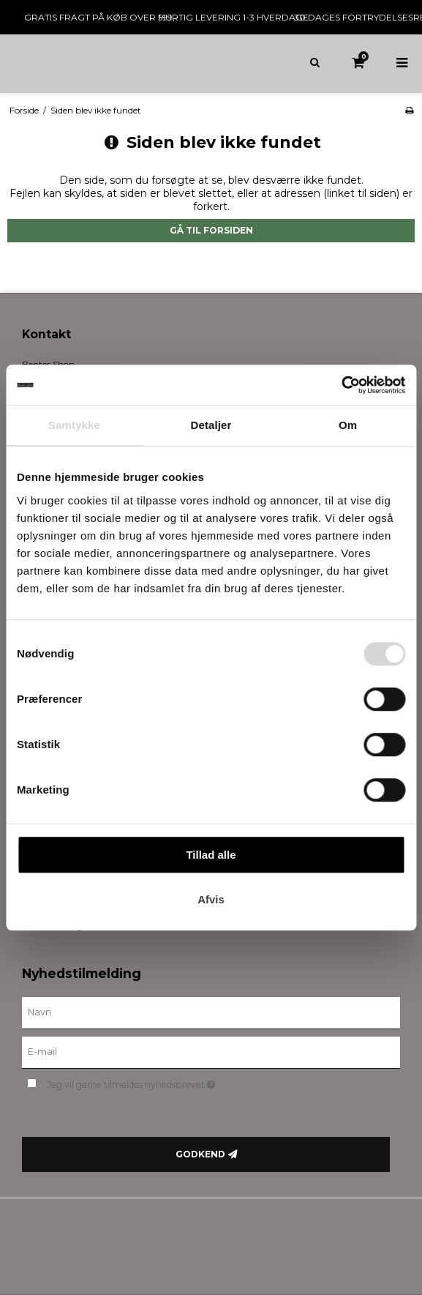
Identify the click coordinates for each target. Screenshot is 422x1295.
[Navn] (211, 1011)
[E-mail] (211, 1051)
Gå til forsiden (211, 230)
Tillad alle (211, 854)
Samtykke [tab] (74, 425)
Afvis (211, 899)
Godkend (200, 1154)
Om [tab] (348, 425)
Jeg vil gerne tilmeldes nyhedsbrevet (167, 1082)
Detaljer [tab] (211, 425)
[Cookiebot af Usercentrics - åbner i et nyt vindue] (341, 385)
